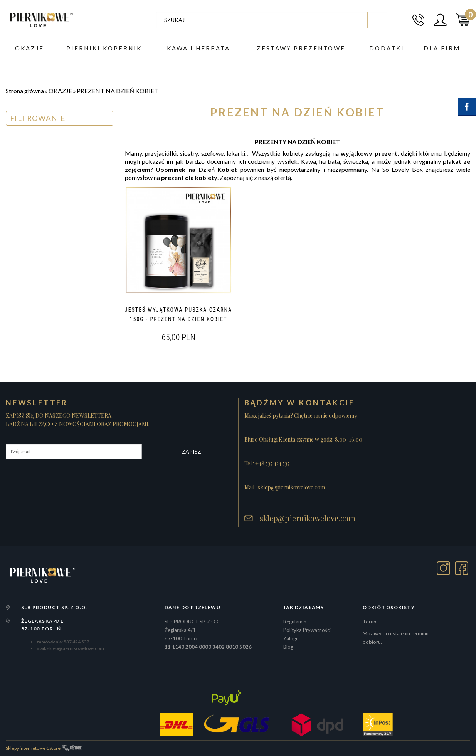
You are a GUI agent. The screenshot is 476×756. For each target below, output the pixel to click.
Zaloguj (291, 638)
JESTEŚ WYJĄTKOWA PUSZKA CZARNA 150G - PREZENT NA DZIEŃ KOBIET (178, 314)
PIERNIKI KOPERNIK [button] (104, 48)
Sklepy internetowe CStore (33, 748)
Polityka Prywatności (307, 630)
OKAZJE (60, 90)
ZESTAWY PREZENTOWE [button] (301, 48)
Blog (288, 647)
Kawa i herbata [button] (198, 48)
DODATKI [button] (386, 48)
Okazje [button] (29, 48)
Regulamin (294, 621)
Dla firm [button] (442, 48)
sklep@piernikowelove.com (307, 518)
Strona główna (25, 90)
